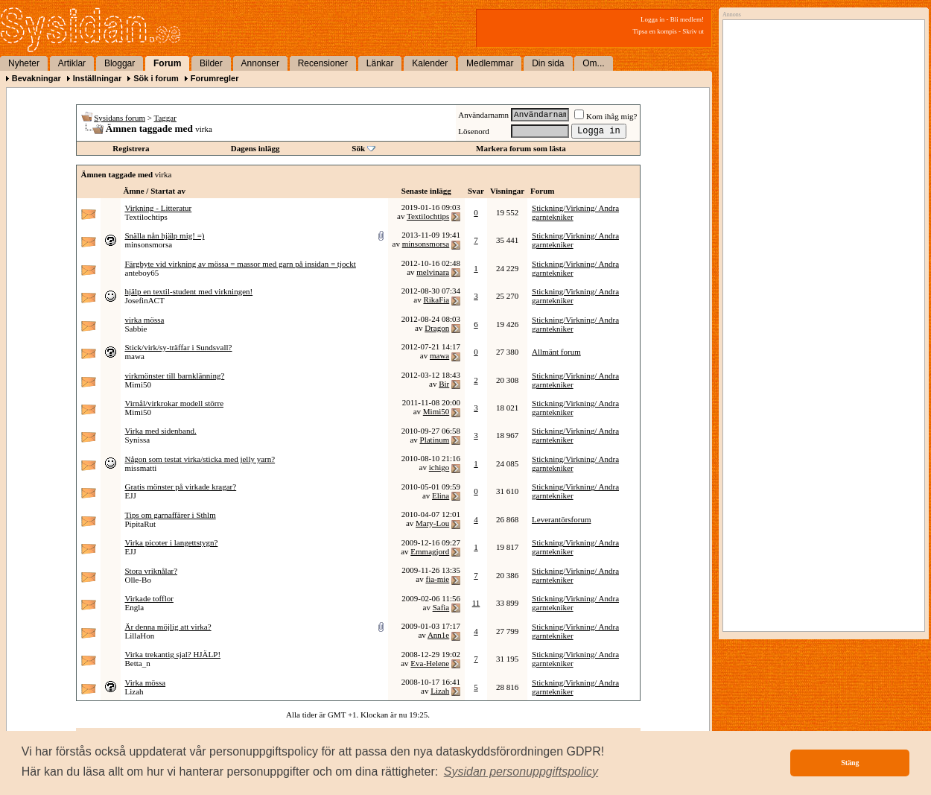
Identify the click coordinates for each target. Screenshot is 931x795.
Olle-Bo (138, 579)
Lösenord (473, 131)
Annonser (260, 63)
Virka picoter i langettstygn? (171, 542)
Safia (441, 607)
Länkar (380, 63)
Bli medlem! (687, 19)
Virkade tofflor (149, 598)
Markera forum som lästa (521, 148)
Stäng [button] (850, 762)
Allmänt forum (556, 351)
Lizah (134, 691)
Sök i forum (156, 78)
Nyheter (23, 63)
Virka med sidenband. (161, 430)
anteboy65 (142, 272)
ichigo (439, 467)
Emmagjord (429, 551)
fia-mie (437, 578)
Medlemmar (489, 63)
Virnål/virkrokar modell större (174, 403)
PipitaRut (140, 523)
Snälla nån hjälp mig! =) (165, 235)
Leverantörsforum (561, 519)
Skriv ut (693, 31)
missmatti (141, 467)
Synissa (137, 439)
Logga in (652, 19)
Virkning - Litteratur (158, 207)
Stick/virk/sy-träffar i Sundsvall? (178, 347)
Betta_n (137, 663)
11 (476, 602)
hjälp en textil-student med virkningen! (189, 291)
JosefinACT (145, 300)
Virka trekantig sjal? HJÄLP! (173, 654)
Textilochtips (146, 216)
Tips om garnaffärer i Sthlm (170, 514)
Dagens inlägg (255, 148)
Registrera (130, 148)
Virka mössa (145, 682)
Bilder (211, 63)
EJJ (130, 495)
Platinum (435, 439)
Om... (593, 63)
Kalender (430, 63)
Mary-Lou (432, 523)
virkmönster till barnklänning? (175, 375)
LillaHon (140, 635)
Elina (440, 495)
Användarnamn (483, 114)
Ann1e (438, 634)
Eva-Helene (429, 663)
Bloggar (119, 63)
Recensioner (323, 63)
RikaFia (436, 299)
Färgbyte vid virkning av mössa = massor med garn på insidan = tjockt (240, 263)
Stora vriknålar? (151, 570)
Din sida (548, 63)
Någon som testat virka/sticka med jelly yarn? (200, 458)
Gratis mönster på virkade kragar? (181, 486)
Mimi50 (138, 384)
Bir (444, 383)
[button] (521, 772)
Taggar (165, 117)
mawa (134, 356)
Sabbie (136, 328)
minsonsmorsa (149, 244)
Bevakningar (36, 78)
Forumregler (215, 78)
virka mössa (145, 319)
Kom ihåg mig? (605, 116)
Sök (358, 148)
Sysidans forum (119, 117)
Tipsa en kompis (655, 31)
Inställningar (97, 78)
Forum (167, 63)
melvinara (432, 271)
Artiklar (72, 63)
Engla (134, 607)
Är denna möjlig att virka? (168, 626)
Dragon (437, 327)
